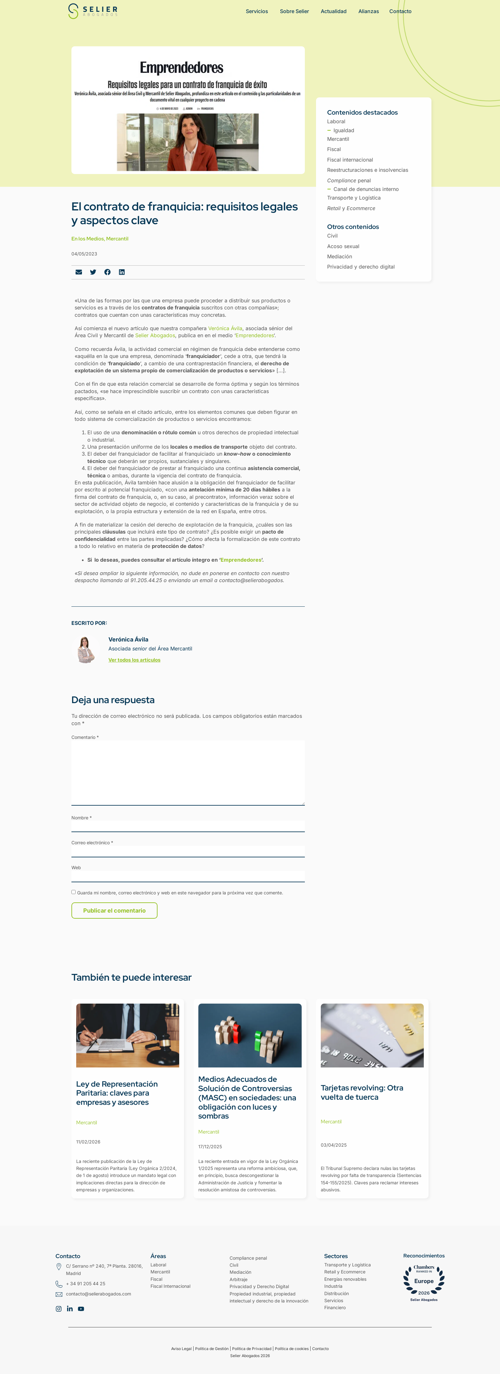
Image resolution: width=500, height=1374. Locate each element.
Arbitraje (238, 1279)
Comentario (85, 737)
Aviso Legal (181, 1348)
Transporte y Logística (347, 1264)
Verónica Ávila (225, 328)
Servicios (333, 1300)
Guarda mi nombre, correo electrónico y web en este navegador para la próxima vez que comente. (180, 893)
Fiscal (156, 1279)
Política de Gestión (212, 1348)
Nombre (81, 818)
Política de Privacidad (251, 1348)
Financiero (335, 1307)
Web (76, 867)
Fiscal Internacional (170, 1286)
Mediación (240, 1272)
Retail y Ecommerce (344, 1271)
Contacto (320, 1348)
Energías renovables (345, 1279)
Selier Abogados (155, 335)
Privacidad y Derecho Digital (259, 1286)
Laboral (158, 1264)
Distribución (336, 1293)
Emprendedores (255, 335)
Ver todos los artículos (134, 659)
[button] (78, 272)
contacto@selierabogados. (251, 580)
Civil (234, 1265)
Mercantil (117, 238)
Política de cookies (292, 1348)
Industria (333, 1286)
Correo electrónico (92, 842)
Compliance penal (248, 1258)
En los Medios (87, 238)
